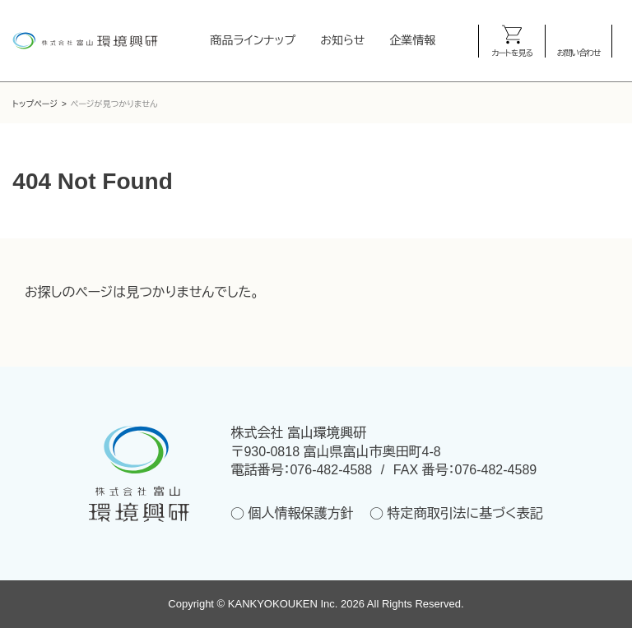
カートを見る (511, 53)
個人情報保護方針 (300, 513)
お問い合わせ (578, 53)
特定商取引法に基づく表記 (464, 513)
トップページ (35, 104)
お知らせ (342, 40)
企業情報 (412, 40)
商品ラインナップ (253, 40)
